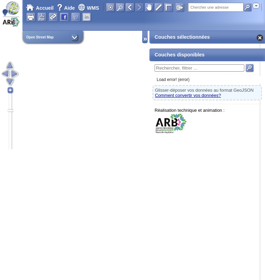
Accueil (39, 8)
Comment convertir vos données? (188, 95)
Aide (66, 8)
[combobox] (256, 6)
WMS (88, 8)
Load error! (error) (173, 79)
